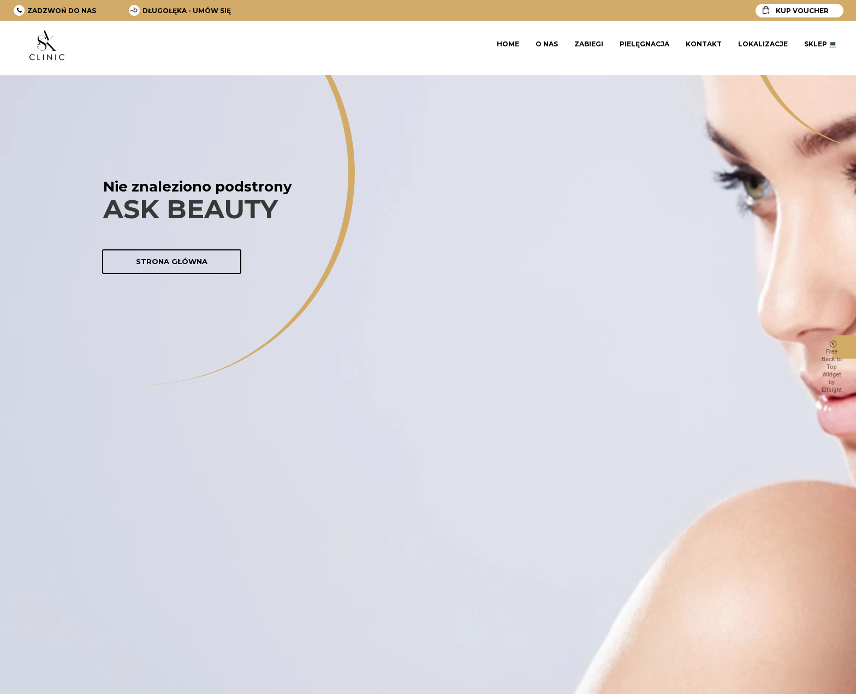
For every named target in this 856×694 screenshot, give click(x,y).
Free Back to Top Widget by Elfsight (832, 367)
